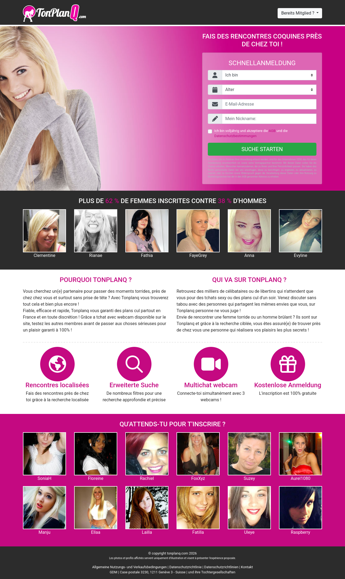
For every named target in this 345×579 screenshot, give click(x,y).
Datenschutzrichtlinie (185, 567)
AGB (272, 131)
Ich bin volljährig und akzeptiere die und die (251, 133)
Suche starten (262, 149)
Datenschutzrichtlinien (221, 567)
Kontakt (247, 567)
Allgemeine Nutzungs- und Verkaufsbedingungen (129, 567)
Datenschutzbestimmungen (235, 136)
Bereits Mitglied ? (298, 13)
